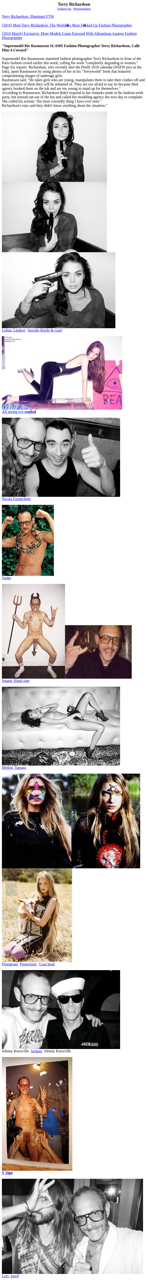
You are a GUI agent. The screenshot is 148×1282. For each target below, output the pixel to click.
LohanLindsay (14, 330)
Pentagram (10, 964)
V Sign (7, 1173)
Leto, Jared (10, 1276)
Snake (6, 578)
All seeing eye (19, 412)
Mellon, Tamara (14, 768)
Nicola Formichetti (16, 499)
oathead (48, 964)
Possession (28, 964)
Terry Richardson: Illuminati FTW (28, 16)
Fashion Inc (64, 8)
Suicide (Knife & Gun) (44, 330)
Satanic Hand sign (15, 681)
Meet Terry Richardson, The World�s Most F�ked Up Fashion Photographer (67, 25)
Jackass (36, 1051)
